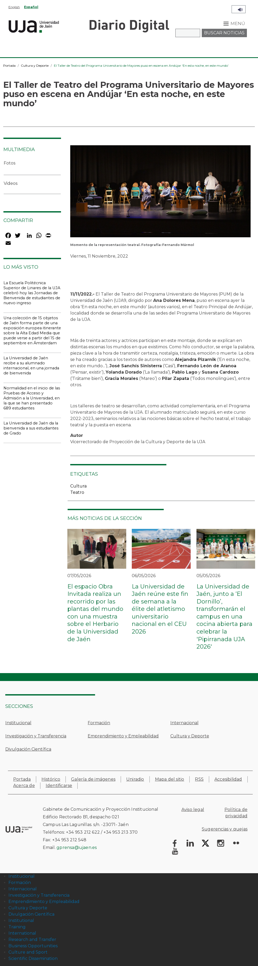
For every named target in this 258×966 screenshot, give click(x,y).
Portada (9, 65)
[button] (160, 192)
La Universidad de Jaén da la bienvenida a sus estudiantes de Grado (30, 428)
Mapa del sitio (169, 779)
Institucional (18, 722)
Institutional (21, 920)
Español (31, 7)
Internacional (184, 722)
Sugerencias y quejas (224, 829)
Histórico (50, 779)
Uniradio (135, 779)
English (14, 7)
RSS (199, 779)
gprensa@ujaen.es (77, 847)
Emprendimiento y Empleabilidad (123, 735)
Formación (99, 722)
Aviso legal (192, 809)
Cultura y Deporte (35, 65)
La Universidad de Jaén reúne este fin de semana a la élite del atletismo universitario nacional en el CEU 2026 (160, 609)
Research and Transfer (32, 939)
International (22, 933)
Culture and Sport (28, 952)
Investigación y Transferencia (35, 735)
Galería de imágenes (93, 779)
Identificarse (59, 785)
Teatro (77, 492)
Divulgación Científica (28, 749)
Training (17, 926)
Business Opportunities (33, 945)
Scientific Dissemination (33, 958)
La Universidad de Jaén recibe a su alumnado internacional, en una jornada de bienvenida (31, 365)
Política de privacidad (235, 812)
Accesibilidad (228, 779)
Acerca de (24, 785)
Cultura (78, 486)
